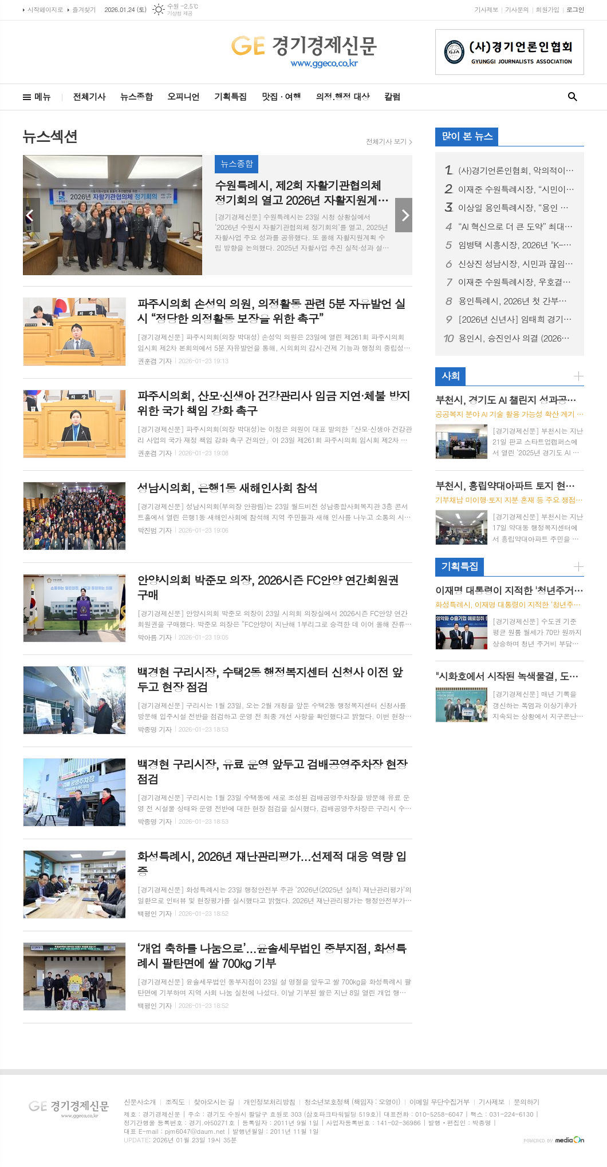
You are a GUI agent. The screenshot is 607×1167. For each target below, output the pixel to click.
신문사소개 (140, 1102)
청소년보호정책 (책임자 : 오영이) (352, 1102)
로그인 (575, 9)
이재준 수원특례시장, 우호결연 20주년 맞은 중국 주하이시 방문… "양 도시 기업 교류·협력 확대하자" (516, 282)
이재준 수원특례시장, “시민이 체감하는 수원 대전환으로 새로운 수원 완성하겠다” (516, 189)
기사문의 (517, 9)
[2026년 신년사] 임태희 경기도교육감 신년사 (516, 319)
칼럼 (392, 96)
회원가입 (547, 9)
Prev (31, 215)
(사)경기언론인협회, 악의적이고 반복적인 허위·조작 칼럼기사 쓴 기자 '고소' (516, 170)
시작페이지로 (45, 9)
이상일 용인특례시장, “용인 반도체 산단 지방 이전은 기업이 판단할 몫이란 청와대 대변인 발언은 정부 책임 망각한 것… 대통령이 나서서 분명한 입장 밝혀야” (516, 207)
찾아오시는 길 (214, 1102)
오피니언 (183, 96)
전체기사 (89, 96)
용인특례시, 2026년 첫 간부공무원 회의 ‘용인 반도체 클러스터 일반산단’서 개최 (516, 301)
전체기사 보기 (386, 141)
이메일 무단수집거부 (439, 1102)
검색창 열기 (572, 97)
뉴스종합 (136, 96)
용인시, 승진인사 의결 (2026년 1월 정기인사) (516, 338)
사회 (451, 376)
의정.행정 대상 (342, 96)
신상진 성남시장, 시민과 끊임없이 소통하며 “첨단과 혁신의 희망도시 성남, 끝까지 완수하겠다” (516, 263)
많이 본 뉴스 (467, 136)
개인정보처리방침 (269, 1102)
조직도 (174, 1102)
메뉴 (42, 96)
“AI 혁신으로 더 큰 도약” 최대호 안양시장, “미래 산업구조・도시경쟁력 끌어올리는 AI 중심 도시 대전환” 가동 (516, 226)
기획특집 (230, 96)
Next (403, 215)
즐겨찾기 (84, 9)
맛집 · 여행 (281, 96)
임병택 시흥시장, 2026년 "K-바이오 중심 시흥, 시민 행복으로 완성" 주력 (516, 245)
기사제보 (486, 9)
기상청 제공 (180, 13)
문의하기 (526, 1102)
